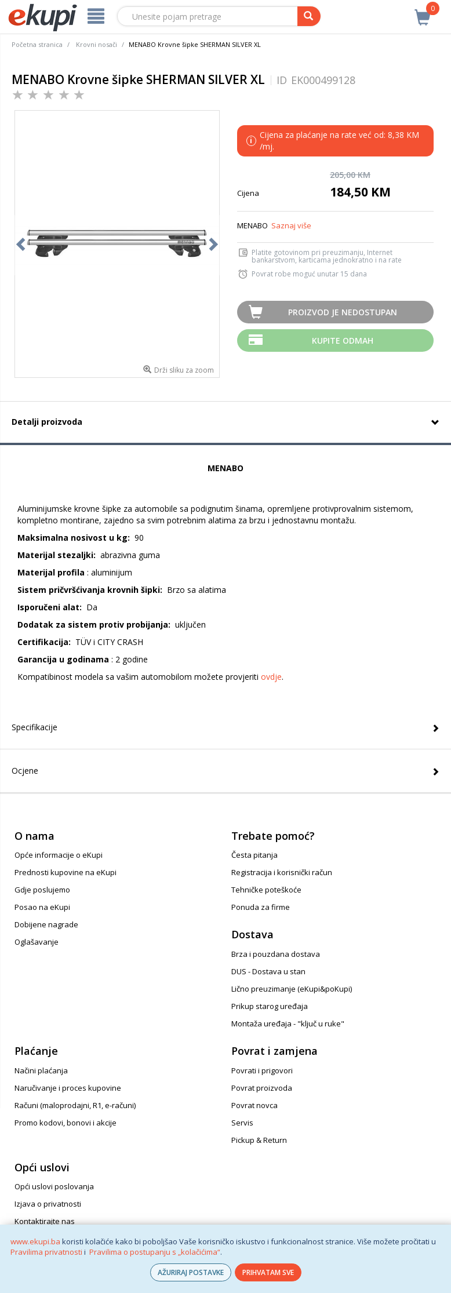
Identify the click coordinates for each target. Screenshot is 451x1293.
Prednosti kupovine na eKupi (65, 872)
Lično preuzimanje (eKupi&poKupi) (291, 989)
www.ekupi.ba (35, 1241)
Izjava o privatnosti (47, 1204)
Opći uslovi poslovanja (54, 1186)
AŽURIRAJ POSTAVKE (191, 1272)
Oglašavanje (36, 942)
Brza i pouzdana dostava (275, 954)
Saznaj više (291, 225)
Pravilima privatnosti (46, 1252)
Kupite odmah (342, 340)
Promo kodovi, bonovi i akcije (65, 1122)
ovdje (271, 676)
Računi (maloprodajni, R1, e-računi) (75, 1105)
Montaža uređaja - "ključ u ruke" (287, 1023)
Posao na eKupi (42, 907)
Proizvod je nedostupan (342, 312)
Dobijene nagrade (46, 924)
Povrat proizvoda (261, 1088)
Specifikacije (34, 727)
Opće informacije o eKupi (58, 855)
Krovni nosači (96, 44)
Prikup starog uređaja (269, 1006)
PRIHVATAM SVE (268, 1272)
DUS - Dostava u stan (268, 971)
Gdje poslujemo (42, 889)
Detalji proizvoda (47, 421)
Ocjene (25, 770)
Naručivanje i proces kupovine (67, 1088)
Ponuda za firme (260, 907)
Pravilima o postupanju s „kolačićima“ (154, 1252)
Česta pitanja (254, 855)
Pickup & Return (259, 1140)
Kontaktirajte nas (44, 1221)
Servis (242, 1122)
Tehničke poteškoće (266, 889)
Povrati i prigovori (262, 1070)
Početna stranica (37, 44)
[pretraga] (309, 16)
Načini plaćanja (41, 1070)
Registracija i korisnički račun (281, 872)
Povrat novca (254, 1105)
